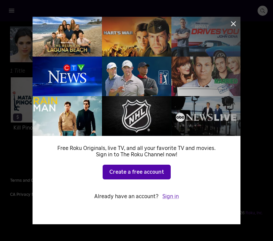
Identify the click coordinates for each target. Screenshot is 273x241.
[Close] (233, 23)
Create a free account (136, 172)
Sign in (170, 196)
